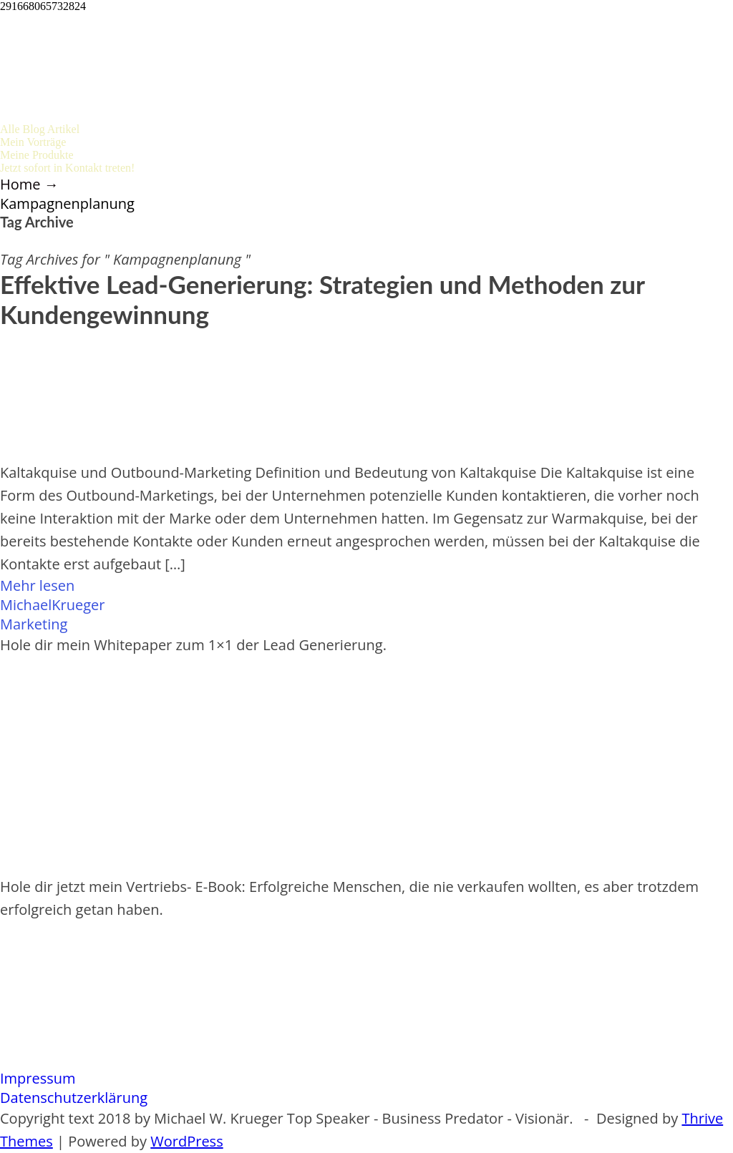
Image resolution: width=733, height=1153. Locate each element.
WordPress (186, 1141)
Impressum (38, 1078)
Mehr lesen (37, 585)
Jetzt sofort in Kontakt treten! (67, 168)
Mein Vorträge (33, 142)
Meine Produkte (37, 155)
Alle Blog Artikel (39, 129)
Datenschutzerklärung (73, 1097)
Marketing (33, 624)
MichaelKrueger (52, 604)
